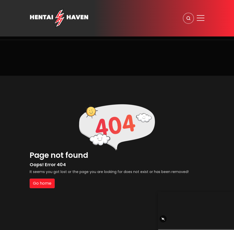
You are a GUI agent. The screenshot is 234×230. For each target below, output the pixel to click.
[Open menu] (200, 18)
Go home (42, 183)
